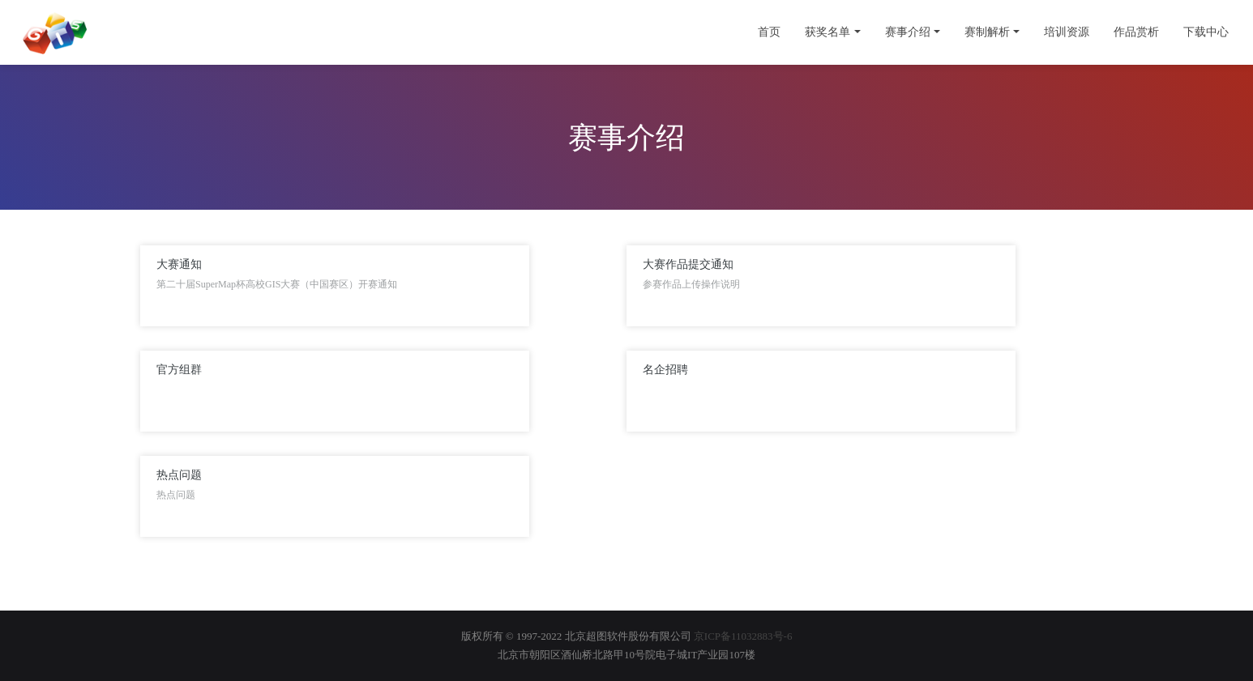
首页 (769, 32)
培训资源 (1066, 32)
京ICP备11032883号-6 (743, 636)
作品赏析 (1136, 32)
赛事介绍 (907, 32)
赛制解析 (987, 32)
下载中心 (1206, 32)
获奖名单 (827, 32)
